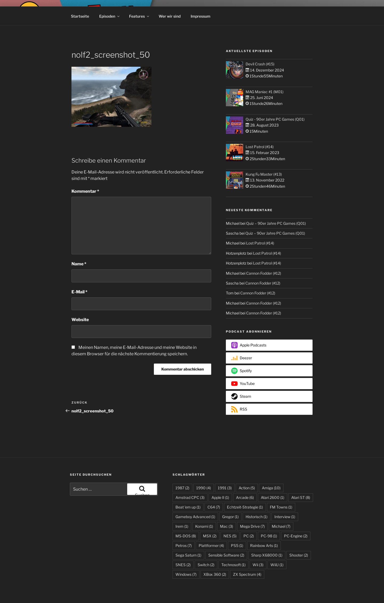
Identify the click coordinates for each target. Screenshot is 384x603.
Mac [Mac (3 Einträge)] (226, 526)
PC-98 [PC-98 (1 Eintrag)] (269, 536)
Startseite (80, 16)
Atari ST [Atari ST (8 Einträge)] (300, 497)
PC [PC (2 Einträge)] (248, 536)
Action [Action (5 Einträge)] (247, 488)
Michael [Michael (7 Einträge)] (281, 526)
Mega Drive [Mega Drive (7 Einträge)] (252, 526)
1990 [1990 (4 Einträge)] (203, 488)
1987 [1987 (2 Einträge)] (182, 488)
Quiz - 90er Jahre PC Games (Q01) (275, 119)
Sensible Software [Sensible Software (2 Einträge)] (226, 555)
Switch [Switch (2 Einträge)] (206, 564)
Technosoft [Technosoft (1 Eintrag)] (233, 564)
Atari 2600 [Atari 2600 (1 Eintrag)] (272, 497)
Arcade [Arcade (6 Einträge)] (245, 497)
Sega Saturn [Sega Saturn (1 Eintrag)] (188, 555)
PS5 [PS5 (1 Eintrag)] (237, 545)
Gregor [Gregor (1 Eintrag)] (230, 516)
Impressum (200, 16)
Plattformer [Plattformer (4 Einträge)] (211, 545)
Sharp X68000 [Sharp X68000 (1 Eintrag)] (266, 555)
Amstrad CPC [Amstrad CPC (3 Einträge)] (190, 497)
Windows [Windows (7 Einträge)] (186, 574)
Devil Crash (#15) (260, 64)
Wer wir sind (170, 16)
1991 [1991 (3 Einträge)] (225, 488)
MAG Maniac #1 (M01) (264, 91)
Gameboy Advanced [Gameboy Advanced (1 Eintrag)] (195, 516)
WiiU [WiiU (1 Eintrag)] (276, 564)
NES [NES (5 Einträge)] (230, 536)
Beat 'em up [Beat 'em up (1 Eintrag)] (188, 507)
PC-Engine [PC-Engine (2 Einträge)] (295, 536)
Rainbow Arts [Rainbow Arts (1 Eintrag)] (264, 545)
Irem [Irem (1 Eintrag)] (181, 526)
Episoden (109, 16)
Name (78, 263)
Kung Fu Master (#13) (264, 174)
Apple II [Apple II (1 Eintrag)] (220, 497)
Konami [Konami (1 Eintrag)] (204, 526)
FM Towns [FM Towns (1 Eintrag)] (281, 507)
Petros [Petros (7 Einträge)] (183, 545)
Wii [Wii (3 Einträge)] (258, 564)
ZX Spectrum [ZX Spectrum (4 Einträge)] (247, 574)
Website (80, 319)
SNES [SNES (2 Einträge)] (183, 564)
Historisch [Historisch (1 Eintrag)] (256, 516)
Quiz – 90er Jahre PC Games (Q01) (276, 223)
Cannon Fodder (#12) (263, 273)
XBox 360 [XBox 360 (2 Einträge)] (214, 574)
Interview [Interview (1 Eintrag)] (284, 516)
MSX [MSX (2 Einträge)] (210, 536)
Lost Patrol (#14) (260, 146)
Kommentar (85, 191)
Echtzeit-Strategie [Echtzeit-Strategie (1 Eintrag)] (245, 507)
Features (139, 16)
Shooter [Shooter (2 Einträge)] (298, 555)
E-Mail (79, 291)
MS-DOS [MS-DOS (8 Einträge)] (185, 536)
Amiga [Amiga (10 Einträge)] (271, 488)
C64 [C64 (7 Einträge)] (213, 507)
